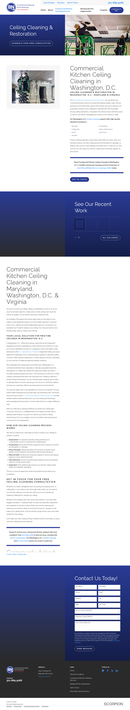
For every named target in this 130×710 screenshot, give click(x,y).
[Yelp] (112, 671)
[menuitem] (9, 706)
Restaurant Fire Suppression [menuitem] (87, 10)
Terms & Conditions (77, 674)
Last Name (102, 589)
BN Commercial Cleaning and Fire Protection (91, 100)
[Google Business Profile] (103, 671)
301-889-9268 (116, 3)
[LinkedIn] (117, 671)
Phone (77, 595)
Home (72, 671)
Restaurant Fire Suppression (80, 684)
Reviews (60, 3)
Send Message (84, 652)
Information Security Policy (79, 691)
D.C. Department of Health (25, 352)
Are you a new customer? (83, 613)
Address (78, 601)
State (77, 607)
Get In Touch (72, 3)
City (100, 601)
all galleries (110, 241)
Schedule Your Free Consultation (31, 43)
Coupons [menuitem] (103, 10)
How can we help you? (83, 626)
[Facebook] (108, 671)
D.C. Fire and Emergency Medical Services (35, 396)
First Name (78, 589)
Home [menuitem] (43, 10)
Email (101, 595)
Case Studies (49, 3)
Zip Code (102, 607)
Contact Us (116, 10)
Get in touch (82, 179)
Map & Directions (44, 677)
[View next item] (79, 240)
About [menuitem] (50, 10)
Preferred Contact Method (84, 619)
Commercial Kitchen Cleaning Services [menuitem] (63, 10)
